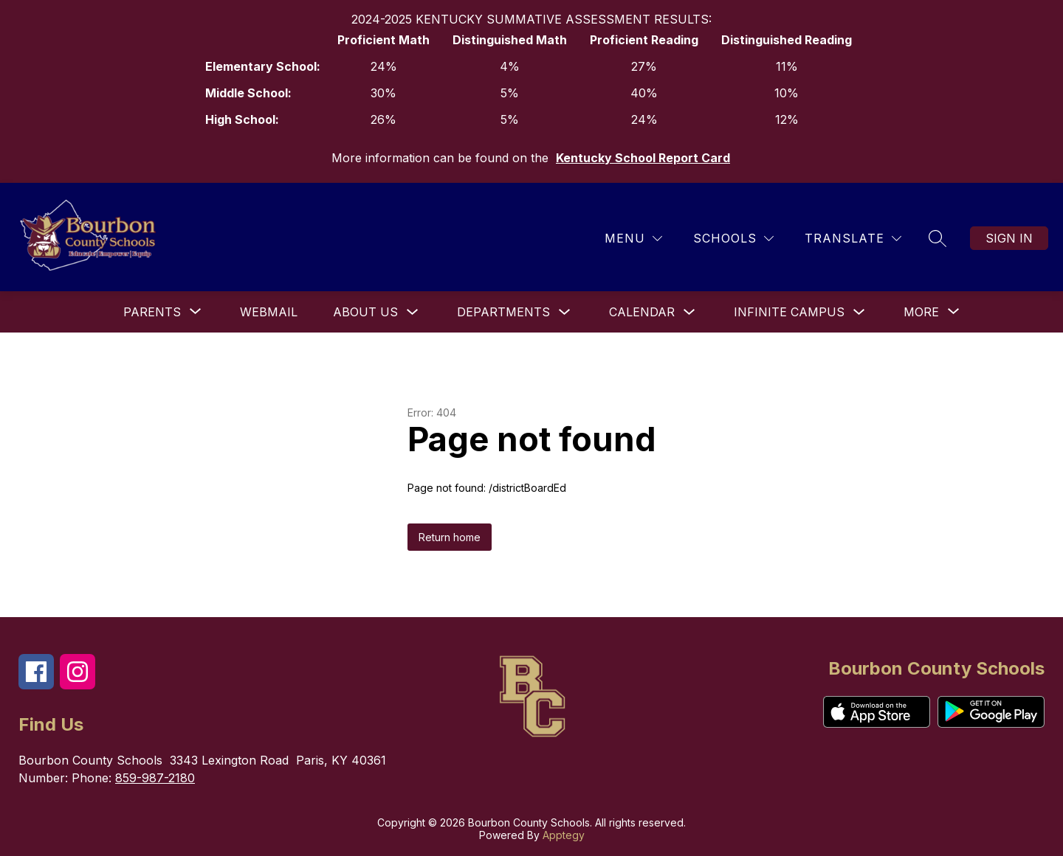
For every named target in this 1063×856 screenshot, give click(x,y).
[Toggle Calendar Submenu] (689, 312)
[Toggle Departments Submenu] (565, 312)
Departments (503, 312)
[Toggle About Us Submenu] (413, 312)
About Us (365, 312)
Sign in (1009, 238)
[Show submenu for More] (921, 312)
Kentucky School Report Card (643, 157)
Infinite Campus (789, 312)
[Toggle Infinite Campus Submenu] (859, 312)
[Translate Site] (853, 238)
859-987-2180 (155, 777)
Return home (450, 537)
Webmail (268, 312)
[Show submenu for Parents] (152, 312)
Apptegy (564, 835)
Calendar (642, 312)
